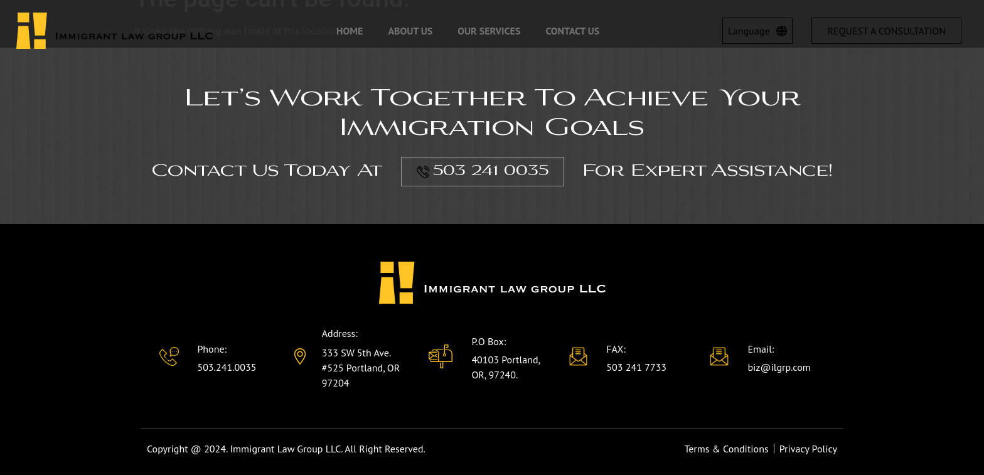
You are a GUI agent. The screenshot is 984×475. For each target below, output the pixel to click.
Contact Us (572, 30)
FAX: (616, 349)
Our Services (488, 30)
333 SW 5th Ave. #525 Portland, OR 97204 (361, 367)
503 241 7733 (636, 367)
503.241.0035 (226, 367)
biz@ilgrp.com (778, 367)
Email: (760, 349)
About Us (410, 30)
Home (349, 30)
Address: (340, 333)
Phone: (212, 349)
